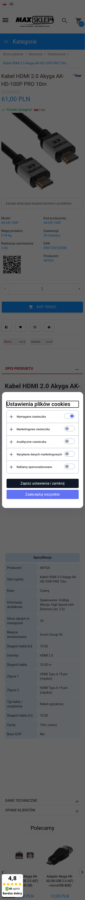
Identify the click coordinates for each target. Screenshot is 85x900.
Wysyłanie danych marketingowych (39, 454)
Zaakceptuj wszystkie (42, 494)
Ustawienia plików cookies (38, 404)
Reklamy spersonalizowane (34, 467)
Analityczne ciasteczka (31, 441)
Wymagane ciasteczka (31, 416)
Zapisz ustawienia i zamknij (42, 483)
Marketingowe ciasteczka (33, 429)
